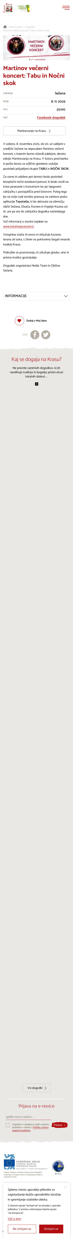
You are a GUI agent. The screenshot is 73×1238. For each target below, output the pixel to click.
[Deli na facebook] (35, 334)
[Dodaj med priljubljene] (31, 320)
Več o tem (14, 1218)
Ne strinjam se (22, 1229)
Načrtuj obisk (16, 27)
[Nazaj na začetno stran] (7, 7)
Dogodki (29, 27)
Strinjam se (51, 1229)
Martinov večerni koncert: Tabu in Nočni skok (26, 30)
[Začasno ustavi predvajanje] (36, 384)
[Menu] (66, 8)
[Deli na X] (45, 334)
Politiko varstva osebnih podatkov (30, 1128)
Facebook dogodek (51, 118)
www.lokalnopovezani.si (18, 226)
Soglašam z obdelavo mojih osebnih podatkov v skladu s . (30, 1127)
